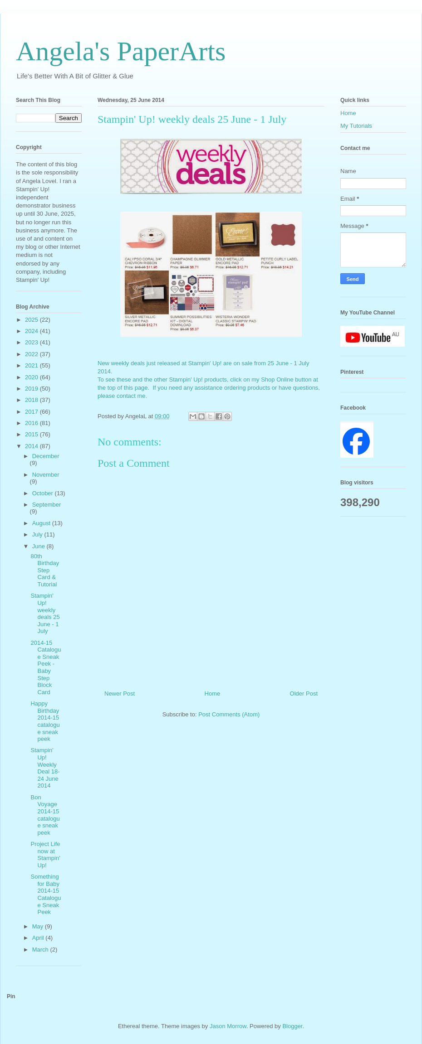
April (39, 937)
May (38, 926)
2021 (32, 365)
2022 (32, 354)
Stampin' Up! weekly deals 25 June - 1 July (44, 613)
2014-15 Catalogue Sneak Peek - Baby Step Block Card (45, 667)
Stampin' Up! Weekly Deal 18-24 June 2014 (44, 768)
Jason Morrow (228, 1026)
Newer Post (119, 693)
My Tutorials (356, 125)
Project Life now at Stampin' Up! (45, 855)
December (45, 456)
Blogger (292, 1026)
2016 (32, 423)
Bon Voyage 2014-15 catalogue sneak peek (44, 815)
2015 (32, 434)
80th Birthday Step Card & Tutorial (44, 570)
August (42, 523)
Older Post (304, 693)
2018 (32, 399)
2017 (32, 411)
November (45, 474)
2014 (32, 446)
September (46, 504)
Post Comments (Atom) (229, 714)
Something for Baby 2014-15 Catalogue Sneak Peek (45, 894)
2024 (32, 331)
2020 (32, 377)
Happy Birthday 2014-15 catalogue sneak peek (44, 721)
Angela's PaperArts (121, 51)
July (38, 534)
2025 (32, 319)
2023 (32, 342)
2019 (32, 388)
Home (213, 693)
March (41, 949)
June (39, 546)
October (43, 493)
